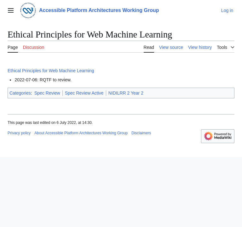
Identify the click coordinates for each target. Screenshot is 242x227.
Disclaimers (141, 133)
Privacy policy (19, 133)
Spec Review (47, 93)
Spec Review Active (84, 93)
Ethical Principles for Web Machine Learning (51, 70)
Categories (20, 93)
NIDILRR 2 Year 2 (125, 93)
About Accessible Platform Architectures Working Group (81, 133)
